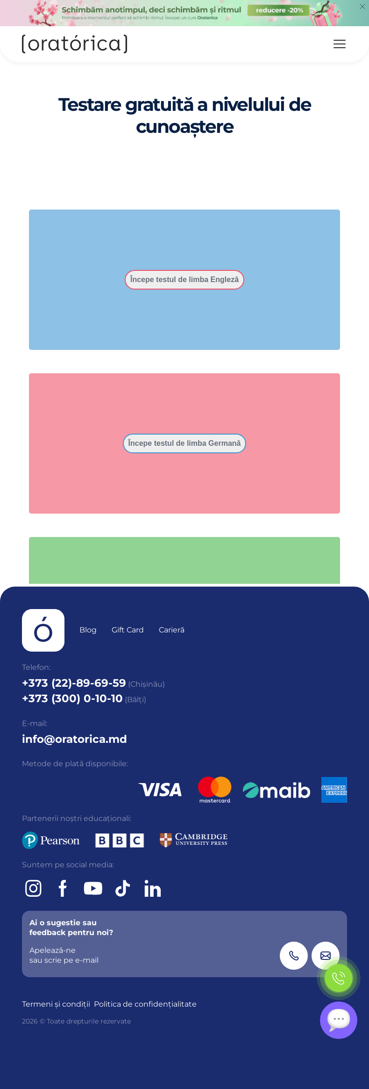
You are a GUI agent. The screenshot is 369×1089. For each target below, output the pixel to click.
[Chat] (338, 1020)
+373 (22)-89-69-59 (74, 683)
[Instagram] (33, 888)
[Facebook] (63, 888)
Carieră (171, 629)
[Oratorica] (74, 44)
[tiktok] (123, 888)
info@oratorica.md (74, 739)
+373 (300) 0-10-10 (72, 698)
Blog (88, 629)
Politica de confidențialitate (145, 1004)
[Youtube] (93, 888)
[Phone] (294, 956)
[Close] (362, 6)
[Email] (326, 956)
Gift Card (128, 629)
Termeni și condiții (56, 1004)
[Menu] (339, 43)
